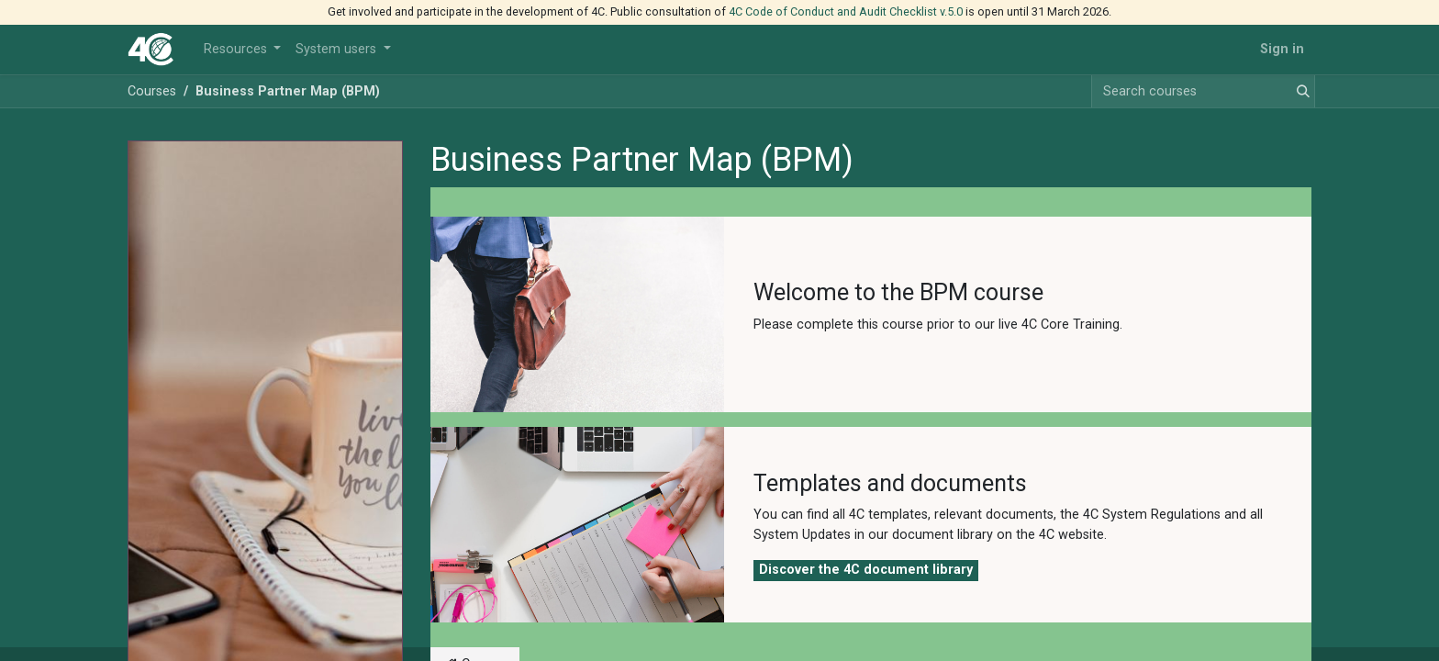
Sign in (1282, 49)
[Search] (1299, 91)
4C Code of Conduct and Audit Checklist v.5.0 (846, 11)
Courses (152, 91)
